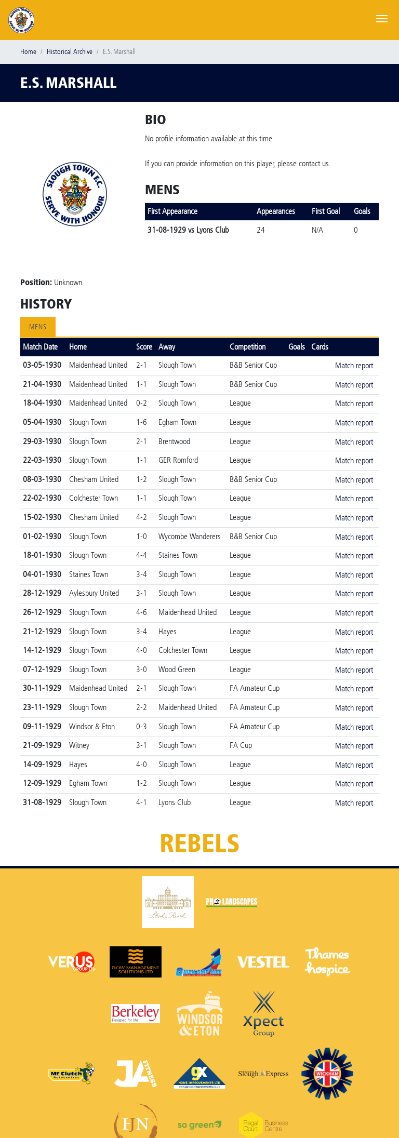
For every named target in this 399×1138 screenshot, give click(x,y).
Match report (354, 365)
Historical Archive (69, 51)
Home (28, 51)
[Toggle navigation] (382, 17)
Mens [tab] (38, 327)
